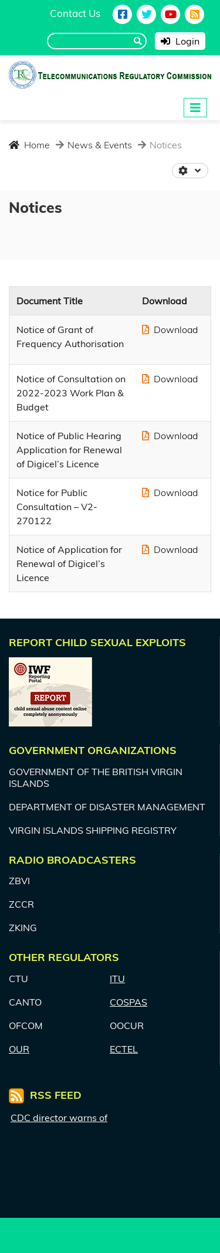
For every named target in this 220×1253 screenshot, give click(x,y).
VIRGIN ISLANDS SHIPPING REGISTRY (93, 830)
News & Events (98, 145)
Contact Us (75, 13)
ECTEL (124, 1049)
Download (170, 329)
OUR (19, 1049)
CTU (18, 978)
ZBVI (19, 881)
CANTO (25, 1002)
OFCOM (26, 1025)
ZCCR (21, 904)
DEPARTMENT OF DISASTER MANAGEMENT (107, 807)
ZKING (23, 927)
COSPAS (128, 1002)
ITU (117, 978)
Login (180, 41)
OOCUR (127, 1025)
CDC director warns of (59, 1118)
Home (29, 145)
